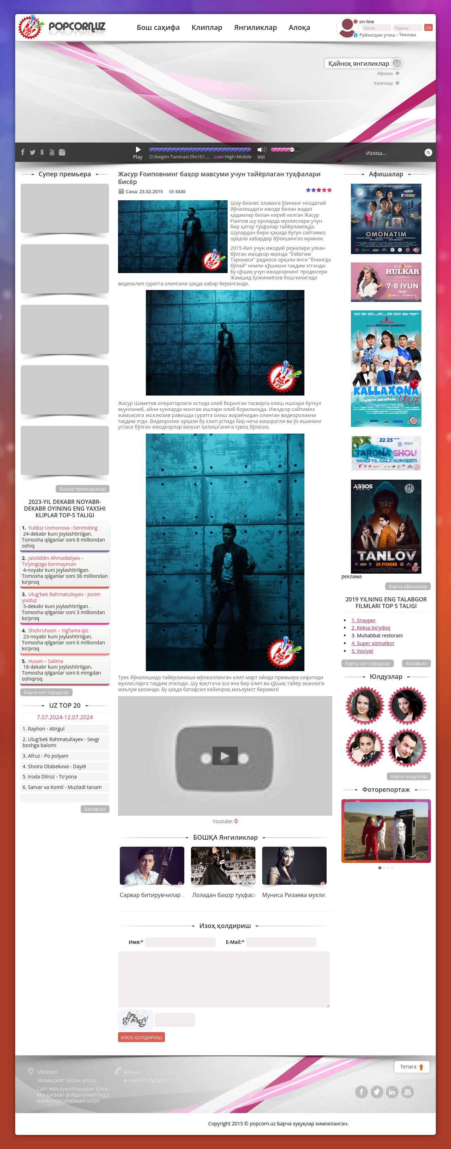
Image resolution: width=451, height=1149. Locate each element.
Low (218, 156)
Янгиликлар (255, 27)
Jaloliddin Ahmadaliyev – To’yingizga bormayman (53, 561)
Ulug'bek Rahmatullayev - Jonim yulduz (61, 598)
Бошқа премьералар (83, 489)
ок (428, 27)
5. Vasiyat (362, 651)
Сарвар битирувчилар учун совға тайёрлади (181, 895)
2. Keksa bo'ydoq (371, 627)
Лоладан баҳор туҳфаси (224, 895)
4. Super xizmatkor (373, 643)
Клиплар (207, 27)
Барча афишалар (408, 586)
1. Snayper (364, 620)
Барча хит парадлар (367, 663)
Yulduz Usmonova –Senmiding (63, 528)
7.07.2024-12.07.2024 (65, 717)
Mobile (244, 156)
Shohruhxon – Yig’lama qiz (58, 631)
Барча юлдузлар (409, 776)
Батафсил (416, 663)
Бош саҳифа (158, 27)
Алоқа (299, 27)
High (230, 156)
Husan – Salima (45, 661)
